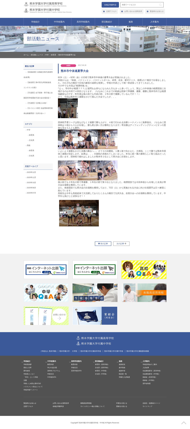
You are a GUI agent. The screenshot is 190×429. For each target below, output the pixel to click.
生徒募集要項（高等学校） (152, 371)
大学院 (74, 351)
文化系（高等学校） (102, 368)
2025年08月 (31, 188)
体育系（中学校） (101, 371)
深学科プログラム (53, 371)
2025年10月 (31, 183)
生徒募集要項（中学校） (151, 374)
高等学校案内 (83, 22)
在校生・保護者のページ (151, 403)
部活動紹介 (107, 22)
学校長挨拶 (27, 364)
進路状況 (122, 364)
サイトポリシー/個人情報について (92, 406)
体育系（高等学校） (102, 364)
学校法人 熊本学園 (49, 351)
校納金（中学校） (149, 380)
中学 (47, 55)
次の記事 (120, 244)
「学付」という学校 (31, 377)
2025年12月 (31, 172)
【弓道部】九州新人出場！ (37, 103)
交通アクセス (111, 11)
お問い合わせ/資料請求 (133, 11)
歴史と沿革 (27, 368)
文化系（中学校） (101, 374)
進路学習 (122, 371)
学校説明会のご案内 (150, 364)
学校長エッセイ (29, 374)
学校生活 (50, 374)
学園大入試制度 (124, 377)
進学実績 (122, 368)
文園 (25, 380)
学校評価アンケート (31, 390)
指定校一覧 (123, 374)
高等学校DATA (76, 371)
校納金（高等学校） (150, 377)
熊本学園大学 (64, 351)
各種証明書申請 (110, 5)
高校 (28, 145)
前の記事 (104, 244)
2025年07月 (31, 193)
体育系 (53, 55)
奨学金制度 (147, 383)
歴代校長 (27, 371)
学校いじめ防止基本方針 (32, 383)
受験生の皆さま (121, 406)
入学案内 (154, 22)
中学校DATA (51, 377)
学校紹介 (35, 22)
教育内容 (50, 364)
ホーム (26, 55)
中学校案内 (59, 22)
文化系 (31, 140)
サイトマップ (147, 406)
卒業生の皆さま (121, 403)
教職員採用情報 (86, 403)
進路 (131, 22)
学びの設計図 (52, 368)
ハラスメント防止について (33, 387)
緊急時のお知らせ (157, 11)
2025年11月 (31, 177)
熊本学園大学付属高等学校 (90, 351)
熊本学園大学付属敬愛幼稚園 (137, 351)
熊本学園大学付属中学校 (113, 351)
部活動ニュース (37, 55)
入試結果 (146, 368)
